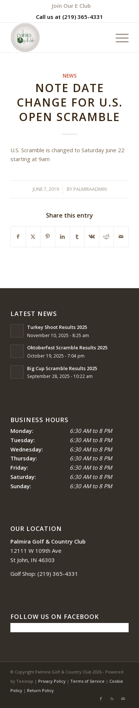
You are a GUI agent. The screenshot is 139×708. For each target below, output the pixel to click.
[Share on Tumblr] (77, 236)
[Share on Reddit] (106, 236)
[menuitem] (71, 5)
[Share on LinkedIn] (62, 236)
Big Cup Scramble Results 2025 (62, 368)
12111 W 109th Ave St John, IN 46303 (48, 551)
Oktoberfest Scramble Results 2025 (67, 347)
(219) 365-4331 (82, 16)
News (70, 75)
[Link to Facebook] (100, 698)
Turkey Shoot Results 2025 (57, 327)
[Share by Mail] (121, 236)
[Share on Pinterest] (47, 236)
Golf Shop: (23, 573)
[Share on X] (33, 236)
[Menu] (118, 37)
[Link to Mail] (123, 698)
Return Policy (40, 690)
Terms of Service (87, 681)
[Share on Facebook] (18, 236)
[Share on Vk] (92, 236)
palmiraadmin (90, 189)
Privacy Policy (52, 681)
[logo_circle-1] (57, 37)
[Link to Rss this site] (112, 698)
